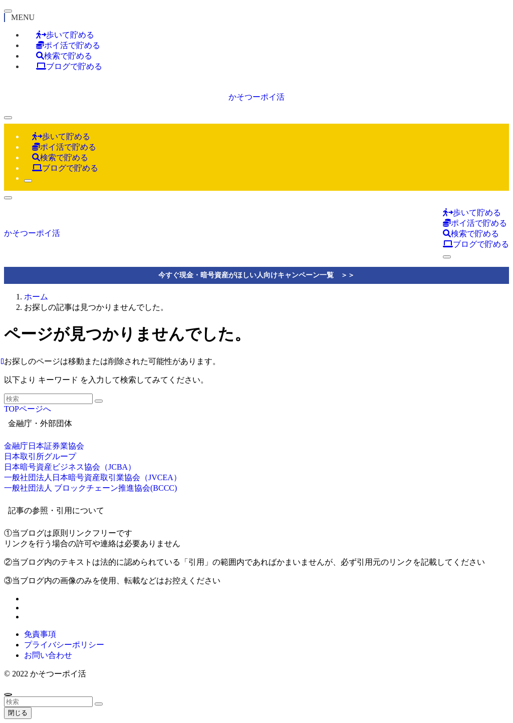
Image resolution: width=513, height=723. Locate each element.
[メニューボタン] (8, 117)
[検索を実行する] (99, 401)
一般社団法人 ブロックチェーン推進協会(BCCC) (90, 488)
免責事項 (40, 634)
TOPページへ (27, 409)
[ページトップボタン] (8, 694)
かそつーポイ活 (256, 97)
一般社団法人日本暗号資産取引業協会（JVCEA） (92, 477)
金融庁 (16, 446)
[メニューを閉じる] (8, 11)
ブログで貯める (69, 66)
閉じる (18, 712)
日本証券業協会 (56, 446)
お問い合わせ (48, 655)
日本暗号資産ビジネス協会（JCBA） (70, 467)
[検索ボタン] (28, 180)
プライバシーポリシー (64, 644)
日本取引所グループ (40, 456)
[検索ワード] (48, 399)
